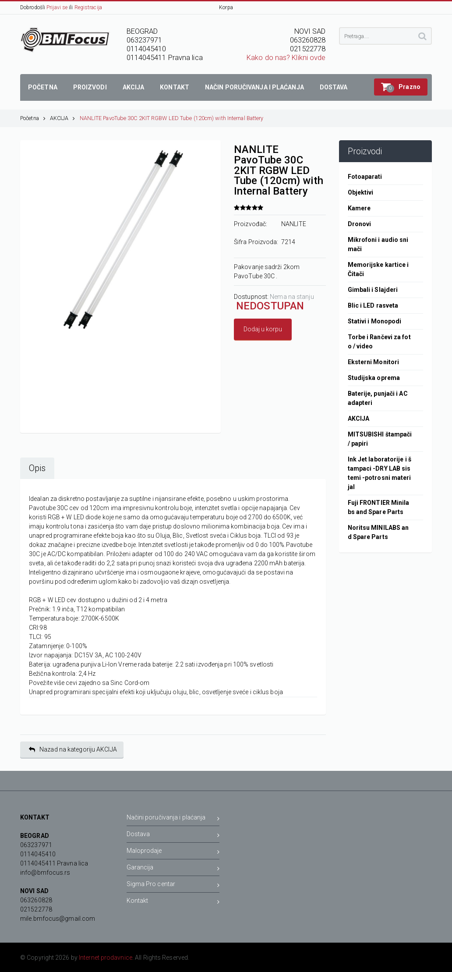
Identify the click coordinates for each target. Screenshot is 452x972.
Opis (37, 468)
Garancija (173, 869)
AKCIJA (62, 118)
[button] (400, 87)
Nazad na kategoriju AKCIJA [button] (73, 749)
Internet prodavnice (105, 957)
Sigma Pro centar (173, 885)
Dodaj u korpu (263, 329)
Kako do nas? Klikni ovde (286, 57)
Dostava (173, 835)
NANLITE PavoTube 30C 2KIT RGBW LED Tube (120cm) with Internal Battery (172, 118)
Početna (33, 118)
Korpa (226, 7)
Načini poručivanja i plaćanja (173, 819)
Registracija (88, 7)
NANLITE (293, 223)
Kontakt (173, 902)
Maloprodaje (173, 852)
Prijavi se (56, 7)
